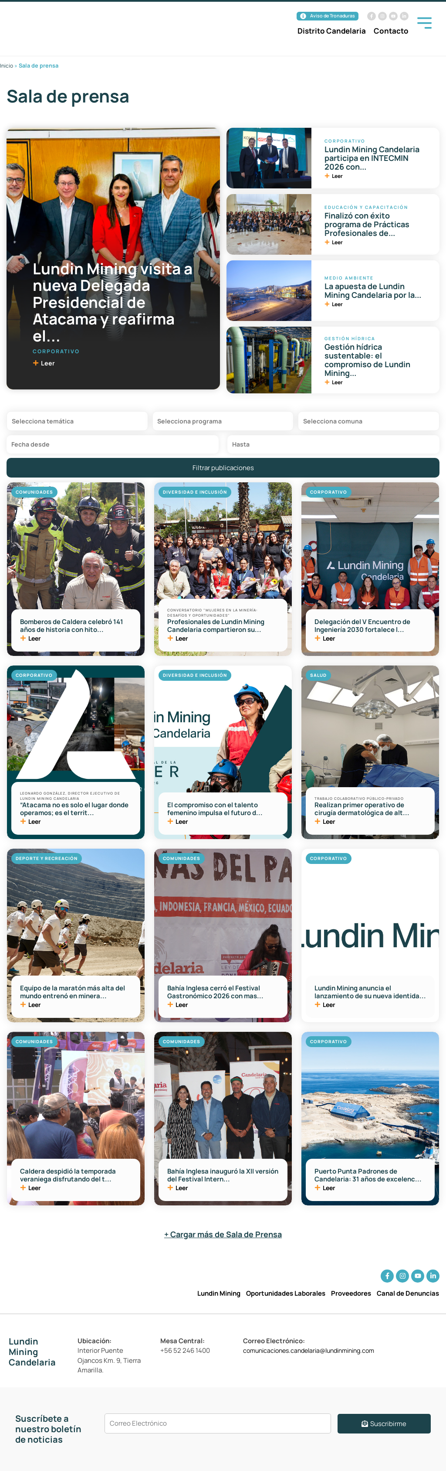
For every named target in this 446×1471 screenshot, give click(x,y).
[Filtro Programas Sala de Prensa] (223, 422)
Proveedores (351, 1293)
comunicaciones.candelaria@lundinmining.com (315, 1350)
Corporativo (56, 350)
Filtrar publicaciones (223, 470)
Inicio (7, 65)
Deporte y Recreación (47, 861)
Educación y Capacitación (366, 207)
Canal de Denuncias (408, 1293)
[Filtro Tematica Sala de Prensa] (77, 422)
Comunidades (34, 495)
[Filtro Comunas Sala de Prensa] (368, 422)
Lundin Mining (218, 1293)
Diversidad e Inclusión (195, 495)
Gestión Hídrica (349, 338)
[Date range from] (113, 447)
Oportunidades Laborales (285, 1293)
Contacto (391, 32)
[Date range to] (333, 447)
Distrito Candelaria (331, 32)
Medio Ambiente (349, 277)
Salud (318, 678)
